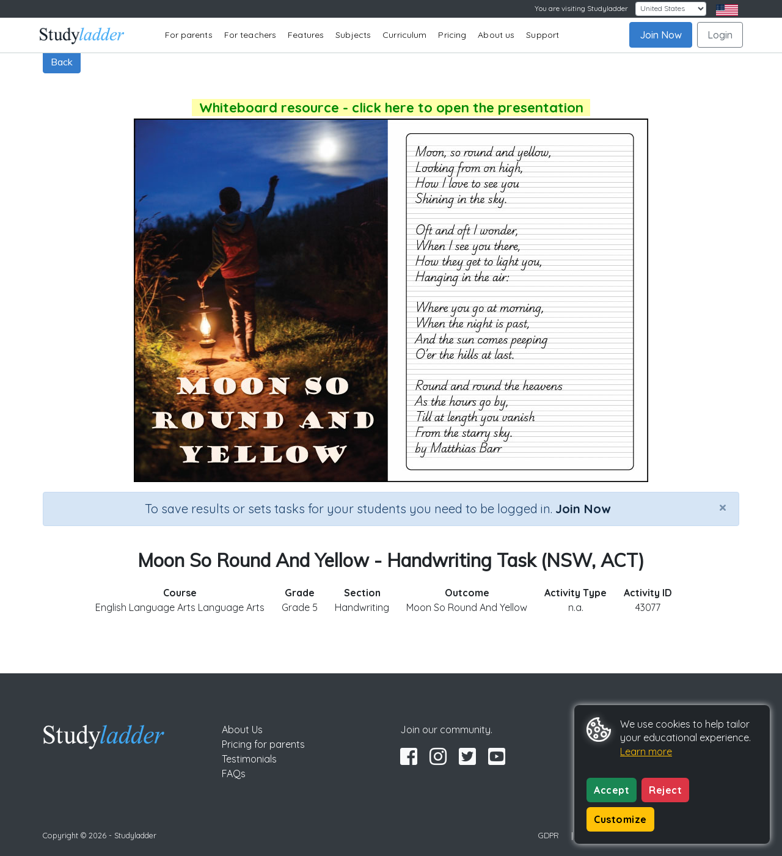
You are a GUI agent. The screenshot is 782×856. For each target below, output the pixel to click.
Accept (611, 790)
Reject (665, 790)
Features (306, 34)
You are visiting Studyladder (581, 8)
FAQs (234, 773)
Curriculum (404, 34)
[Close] (723, 507)
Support (542, 34)
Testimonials (249, 759)
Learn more (646, 751)
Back (62, 62)
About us (496, 34)
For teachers (250, 34)
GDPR (548, 835)
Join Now (661, 35)
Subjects (353, 34)
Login (720, 35)
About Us (242, 729)
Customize (620, 819)
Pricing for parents (263, 744)
